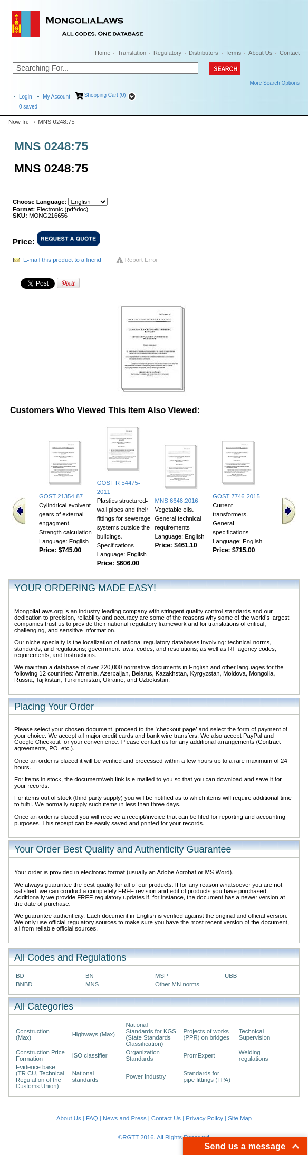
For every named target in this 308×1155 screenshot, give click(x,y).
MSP (161, 976)
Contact (290, 53)
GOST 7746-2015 (236, 496)
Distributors (203, 53)
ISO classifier (90, 1055)
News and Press (125, 1118)
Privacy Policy (204, 1118)
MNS (92, 984)
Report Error (141, 260)
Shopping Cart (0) (105, 95)
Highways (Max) (93, 1034)
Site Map (240, 1118)
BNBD (24, 984)
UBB (231, 976)
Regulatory (167, 53)
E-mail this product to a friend (62, 260)
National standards (85, 1076)
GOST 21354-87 (61, 496)
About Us (260, 53)
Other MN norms (177, 984)
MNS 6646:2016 (176, 500)
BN (89, 976)
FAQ (92, 1118)
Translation (132, 53)
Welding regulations (253, 1055)
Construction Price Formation (40, 1055)
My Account (56, 97)
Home (102, 53)
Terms (233, 53)
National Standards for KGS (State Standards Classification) (151, 1034)
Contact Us (166, 1118)
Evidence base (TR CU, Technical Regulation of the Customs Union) (40, 1076)
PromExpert (199, 1055)
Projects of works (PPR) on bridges (206, 1034)
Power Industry (146, 1076)
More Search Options (275, 83)
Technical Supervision (254, 1034)
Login (25, 97)
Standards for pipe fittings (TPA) (207, 1076)
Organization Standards (143, 1055)
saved (28, 107)
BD (20, 976)
